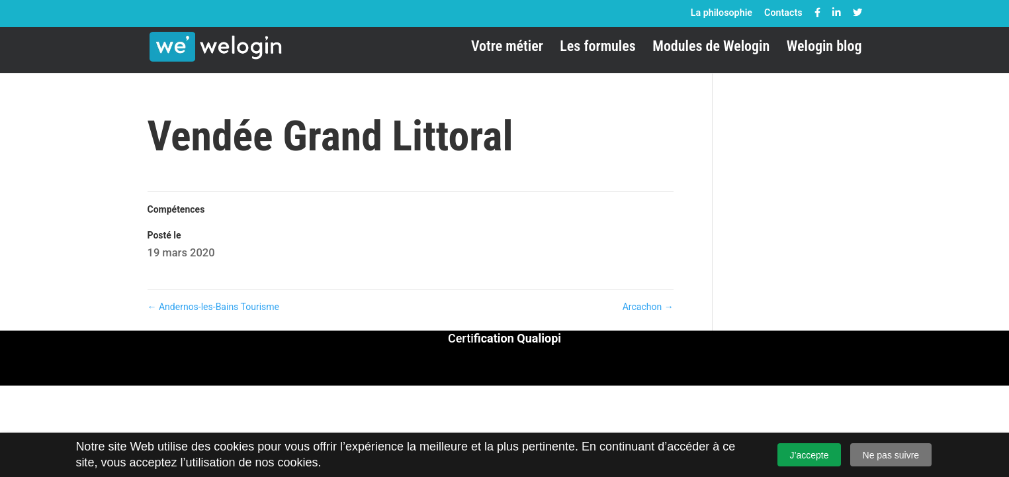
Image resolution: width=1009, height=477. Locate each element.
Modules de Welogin (710, 48)
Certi (504, 338)
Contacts (783, 12)
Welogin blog (824, 48)
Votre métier (507, 48)
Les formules (597, 48)
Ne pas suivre (891, 455)
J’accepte (808, 455)
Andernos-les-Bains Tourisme (214, 306)
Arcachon (648, 306)
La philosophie (721, 12)
